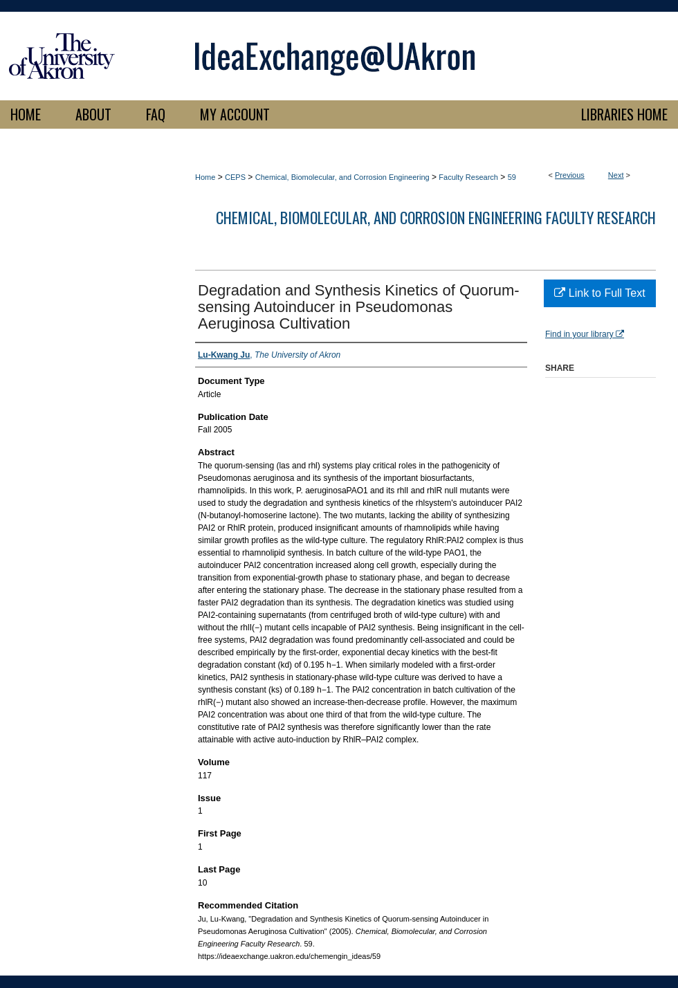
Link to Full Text (599, 293)
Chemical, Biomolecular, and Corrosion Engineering (342, 177)
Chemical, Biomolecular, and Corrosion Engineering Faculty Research (436, 217)
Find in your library (584, 334)
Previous (570, 175)
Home (205, 177)
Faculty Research (468, 177)
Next (616, 175)
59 (512, 177)
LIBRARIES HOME (624, 114)
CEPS (235, 177)
